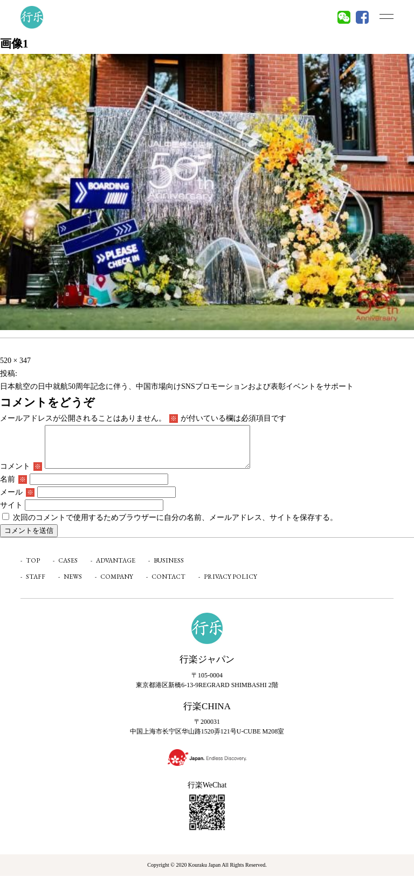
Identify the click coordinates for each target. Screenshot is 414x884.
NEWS (73, 584)
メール (17, 500)
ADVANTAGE (115, 568)
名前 (13, 487)
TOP (33, 568)
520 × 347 (15, 361)
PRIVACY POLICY (230, 584)
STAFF (35, 584)
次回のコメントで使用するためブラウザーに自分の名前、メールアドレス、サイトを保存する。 (175, 526)
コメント (21, 474)
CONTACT (168, 584)
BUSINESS (169, 568)
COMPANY (116, 584)
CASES (68, 568)
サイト (11, 513)
